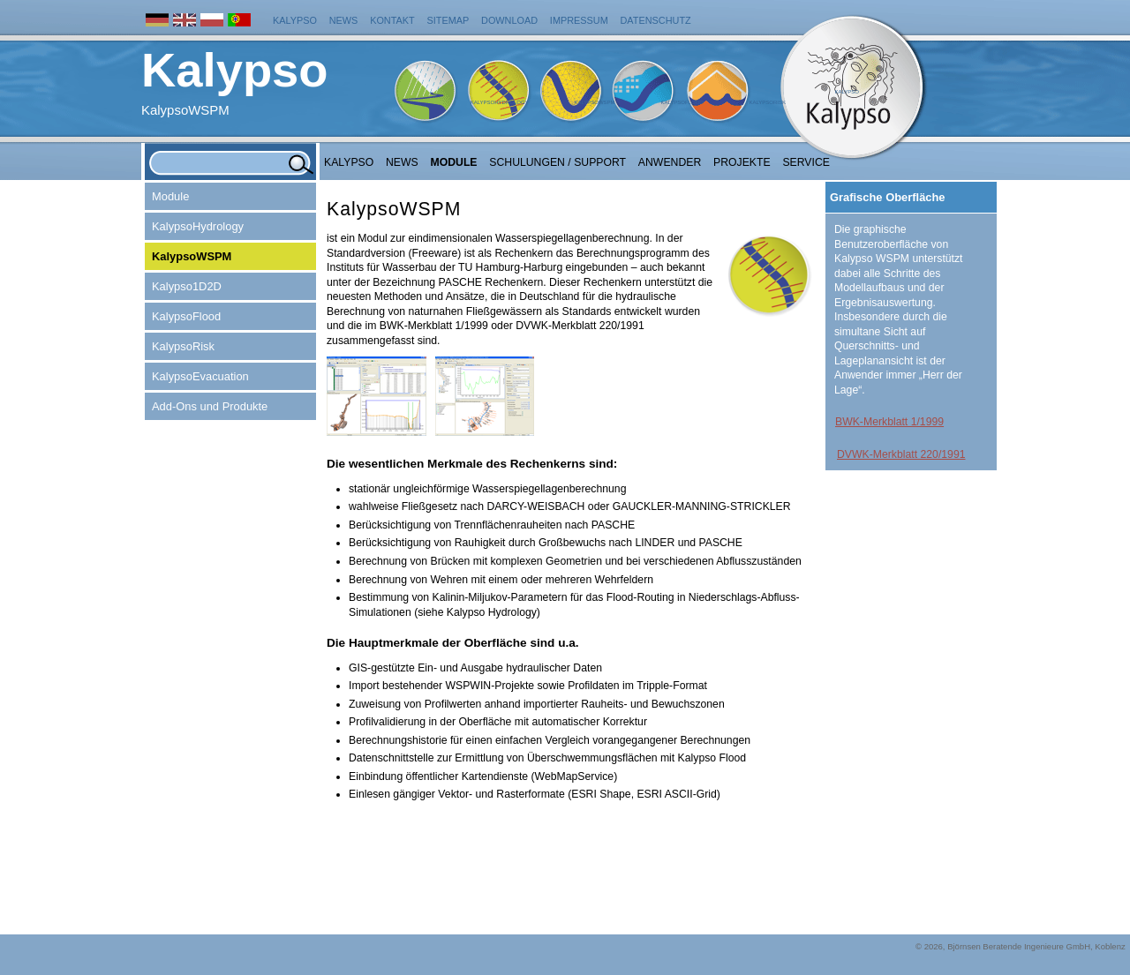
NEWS (402, 162)
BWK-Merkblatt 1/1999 (889, 422)
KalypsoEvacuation (200, 376)
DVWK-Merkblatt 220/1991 (901, 454)
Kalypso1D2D (187, 286)
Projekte (742, 162)
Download (509, 20)
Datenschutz (656, 20)
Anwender (669, 162)
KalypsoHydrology (500, 102)
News (343, 20)
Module (454, 162)
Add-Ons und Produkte (209, 406)
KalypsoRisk (767, 102)
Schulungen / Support (557, 162)
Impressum (579, 20)
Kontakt (392, 20)
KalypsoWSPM (594, 102)
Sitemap (448, 20)
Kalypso (295, 20)
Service (806, 162)
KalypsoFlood (681, 102)
